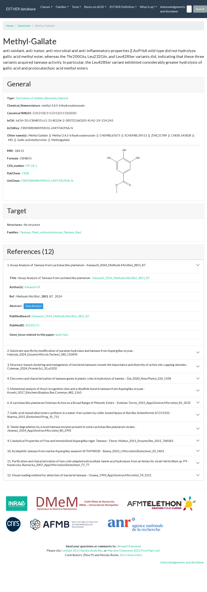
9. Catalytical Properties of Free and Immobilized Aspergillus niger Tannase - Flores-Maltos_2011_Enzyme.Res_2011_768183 (90, 440)
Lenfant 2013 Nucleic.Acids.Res (82, 550)
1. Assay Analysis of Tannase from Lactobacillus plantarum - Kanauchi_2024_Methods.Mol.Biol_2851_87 (76, 265)
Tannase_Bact (72, 232)
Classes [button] (45, 7)
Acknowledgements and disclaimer (172, 9)
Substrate (24, 25)
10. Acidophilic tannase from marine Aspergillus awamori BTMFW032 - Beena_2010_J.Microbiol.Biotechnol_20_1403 (85, 451)
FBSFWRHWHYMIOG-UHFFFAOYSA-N (47, 180)
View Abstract (33, 306)
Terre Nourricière (131, 555)
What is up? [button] (147, 7)
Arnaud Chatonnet (129, 546)
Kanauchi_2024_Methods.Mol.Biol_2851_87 (121, 278)
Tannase (25, 232)
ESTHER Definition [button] (122, 7)
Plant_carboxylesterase (47, 232)
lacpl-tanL (61, 334)
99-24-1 (31, 165)
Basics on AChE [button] (94, 7)
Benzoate (51, 98)
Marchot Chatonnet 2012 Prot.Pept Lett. (133, 550)
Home (10, 25)
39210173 (32, 325)
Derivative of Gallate (29, 98)
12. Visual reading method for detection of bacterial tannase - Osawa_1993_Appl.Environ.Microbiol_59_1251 (79, 475)
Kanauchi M (32, 287)
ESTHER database (21, 9)
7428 (25, 173)
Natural (63, 98)
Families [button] (61, 7)
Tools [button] (75, 7)
